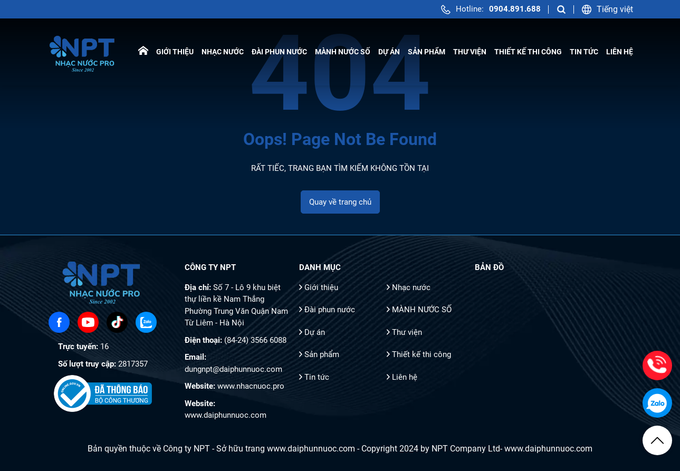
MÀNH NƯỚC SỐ (342, 51)
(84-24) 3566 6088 (255, 340)
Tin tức (584, 51)
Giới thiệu (175, 51)
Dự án (389, 51)
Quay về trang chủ (340, 202)
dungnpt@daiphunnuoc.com (233, 369)
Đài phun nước (279, 51)
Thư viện (469, 51)
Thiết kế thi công (528, 51)
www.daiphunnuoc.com (225, 415)
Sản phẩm (426, 51)
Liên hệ (619, 51)
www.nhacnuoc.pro (250, 386)
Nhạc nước (223, 51)
